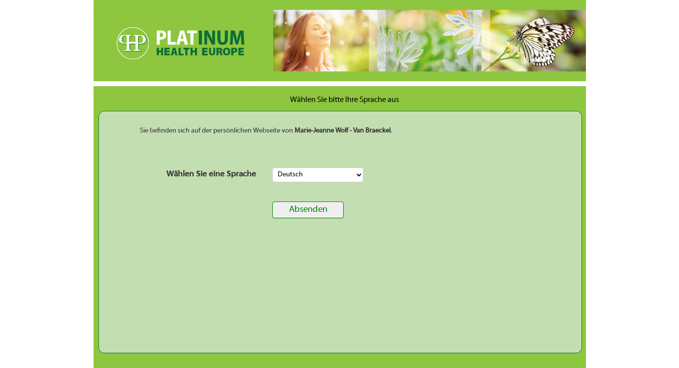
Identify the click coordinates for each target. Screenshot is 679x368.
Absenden (308, 209)
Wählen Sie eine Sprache (211, 174)
